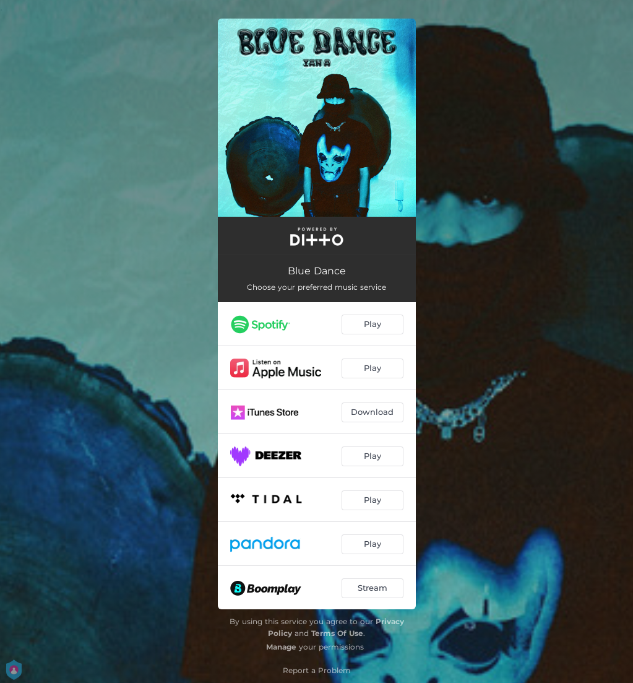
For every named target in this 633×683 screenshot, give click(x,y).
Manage (281, 646)
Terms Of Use (337, 633)
